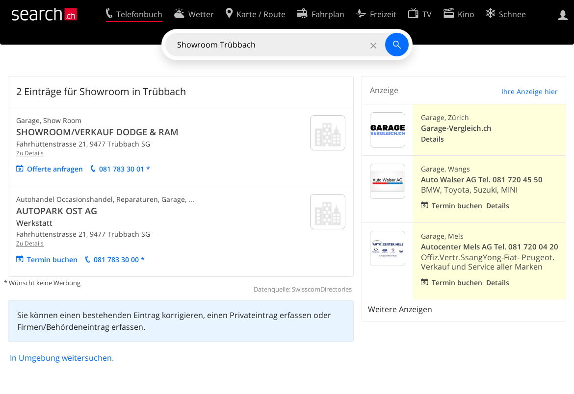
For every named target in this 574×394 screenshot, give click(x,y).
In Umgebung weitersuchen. (62, 357)
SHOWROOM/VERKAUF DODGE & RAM (97, 132)
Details (432, 139)
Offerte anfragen (55, 168)
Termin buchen (52, 259)
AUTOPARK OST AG (56, 211)
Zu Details (30, 153)
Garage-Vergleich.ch (456, 128)
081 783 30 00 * (119, 259)
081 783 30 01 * (124, 168)
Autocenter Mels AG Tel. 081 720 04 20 (489, 247)
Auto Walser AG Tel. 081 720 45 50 (482, 179)
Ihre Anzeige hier (529, 91)
